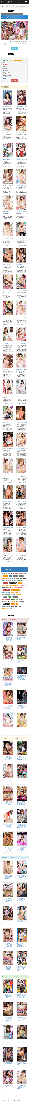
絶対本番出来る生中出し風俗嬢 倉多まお (11, 317)
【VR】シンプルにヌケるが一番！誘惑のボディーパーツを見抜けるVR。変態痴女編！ (8, 996)
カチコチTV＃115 (21, 779)
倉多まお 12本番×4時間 (21, 527)
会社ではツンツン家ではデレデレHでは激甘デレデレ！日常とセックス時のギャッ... (8, 639)
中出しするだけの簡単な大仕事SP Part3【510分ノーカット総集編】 (21, 661)
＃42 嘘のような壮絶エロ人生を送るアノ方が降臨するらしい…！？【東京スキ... (21, 849)
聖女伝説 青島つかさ (7, 106)
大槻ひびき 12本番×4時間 (8, 448)
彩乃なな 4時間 (6, 369)
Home (3, 6)
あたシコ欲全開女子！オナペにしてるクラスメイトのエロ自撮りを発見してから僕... (8, 945)
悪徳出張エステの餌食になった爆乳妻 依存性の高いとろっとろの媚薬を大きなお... (8, 877)
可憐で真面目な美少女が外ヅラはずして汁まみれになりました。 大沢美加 (21, 707)
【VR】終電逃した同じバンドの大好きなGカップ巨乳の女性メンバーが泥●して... (8, 707)
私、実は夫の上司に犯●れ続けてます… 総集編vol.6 (21, 638)
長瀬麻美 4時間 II (6, 211)
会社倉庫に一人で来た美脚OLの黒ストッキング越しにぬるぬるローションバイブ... (21, 996)
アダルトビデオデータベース (10, 2)
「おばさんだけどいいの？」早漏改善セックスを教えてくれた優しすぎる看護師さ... (8, 781)
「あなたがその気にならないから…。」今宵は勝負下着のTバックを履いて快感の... (21, 1042)
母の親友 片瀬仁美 (7, 920)
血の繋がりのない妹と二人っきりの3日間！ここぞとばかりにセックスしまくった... (21, 968)
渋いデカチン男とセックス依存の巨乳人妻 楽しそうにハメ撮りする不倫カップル (21, 758)
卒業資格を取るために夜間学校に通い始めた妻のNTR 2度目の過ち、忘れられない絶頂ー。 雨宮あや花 (21, 678)
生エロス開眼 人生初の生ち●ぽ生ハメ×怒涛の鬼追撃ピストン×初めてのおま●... (21, 1087)
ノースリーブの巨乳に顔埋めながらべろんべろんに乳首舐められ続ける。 (8, 900)
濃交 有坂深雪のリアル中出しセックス (11, 553)
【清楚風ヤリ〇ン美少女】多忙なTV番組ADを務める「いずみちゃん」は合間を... (21, 826)
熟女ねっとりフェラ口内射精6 (8, 1086)
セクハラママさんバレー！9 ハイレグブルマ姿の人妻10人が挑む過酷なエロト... (21, 945)
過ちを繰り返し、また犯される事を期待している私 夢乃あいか (21, 900)
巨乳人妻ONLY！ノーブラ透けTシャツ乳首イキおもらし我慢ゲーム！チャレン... (21, 1019)
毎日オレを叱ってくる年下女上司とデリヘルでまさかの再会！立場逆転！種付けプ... (8, 1019)
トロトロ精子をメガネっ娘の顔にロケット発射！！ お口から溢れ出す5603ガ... (8, 758)
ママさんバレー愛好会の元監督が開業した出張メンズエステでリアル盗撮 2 (8, 968)
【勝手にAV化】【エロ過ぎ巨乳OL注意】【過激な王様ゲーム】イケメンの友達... (8, 803)
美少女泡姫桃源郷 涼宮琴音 (22, 185)
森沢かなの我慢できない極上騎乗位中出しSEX (8, 1063)
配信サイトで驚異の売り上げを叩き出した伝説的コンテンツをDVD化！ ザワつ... (21, 803)
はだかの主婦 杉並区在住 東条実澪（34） (21, 921)
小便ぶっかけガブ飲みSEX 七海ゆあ (21, 728)
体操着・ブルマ (10, 6)
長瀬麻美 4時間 (19, 264)
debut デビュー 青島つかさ (8, 132)
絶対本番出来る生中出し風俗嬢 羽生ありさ (12, 396)
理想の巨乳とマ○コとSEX (8, 1040)
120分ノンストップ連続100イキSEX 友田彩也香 (13, 290)
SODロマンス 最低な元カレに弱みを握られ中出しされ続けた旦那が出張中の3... (8, 684)
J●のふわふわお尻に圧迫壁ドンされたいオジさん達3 (21, 876)
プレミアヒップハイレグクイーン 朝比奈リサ (21, 1063)
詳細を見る (14, 48)
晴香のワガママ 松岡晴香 (8, 728)
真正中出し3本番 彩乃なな (8, 501)
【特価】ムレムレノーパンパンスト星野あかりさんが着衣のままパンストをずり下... (8, 826)
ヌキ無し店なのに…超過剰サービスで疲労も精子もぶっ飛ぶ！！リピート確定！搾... (8, 849)
